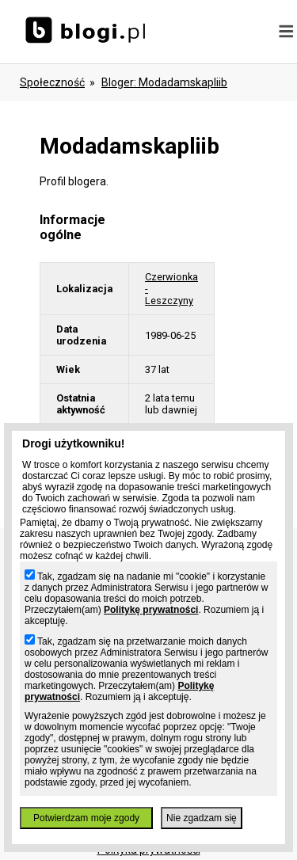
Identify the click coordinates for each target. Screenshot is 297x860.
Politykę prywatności (151, 609)
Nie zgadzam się (201, 818)
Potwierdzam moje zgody (86, 818)
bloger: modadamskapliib (164, 82)
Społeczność (52, 82)
